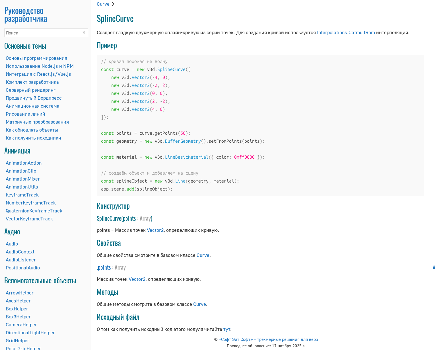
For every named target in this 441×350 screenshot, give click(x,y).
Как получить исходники (33, 138)
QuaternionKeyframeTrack (34, 211)
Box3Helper (18, 317)
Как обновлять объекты (32, 130)
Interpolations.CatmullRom (346, 32)
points (104, 267)
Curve (103, 4)
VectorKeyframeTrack (29, 219)
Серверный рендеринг (30, 90)
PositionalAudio (23, 268)
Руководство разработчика (25, 14)
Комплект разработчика (32, 82)
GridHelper (17, 340)
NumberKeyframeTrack (31, 203)
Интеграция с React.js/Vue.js (38, 74)
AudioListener (21, 260)
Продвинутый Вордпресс (34, 98)
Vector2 (155, 230)
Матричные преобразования (37, 122)
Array (145, 218)
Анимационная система (32, 106)
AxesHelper (18, 301)
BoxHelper (17, 309)
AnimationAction (24, 163)
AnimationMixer (23, 179)
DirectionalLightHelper (30, 332)
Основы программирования (36, 58)
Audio (12, 244)
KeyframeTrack (22, 195)
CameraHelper (21, 325)
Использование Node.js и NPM (40, 66)
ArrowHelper (20, 293)
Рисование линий (25, 114)
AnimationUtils (22, 187)
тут (226, 329)
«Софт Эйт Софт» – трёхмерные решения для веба (268, 339)
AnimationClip (21, 171)
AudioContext (20, 252)
